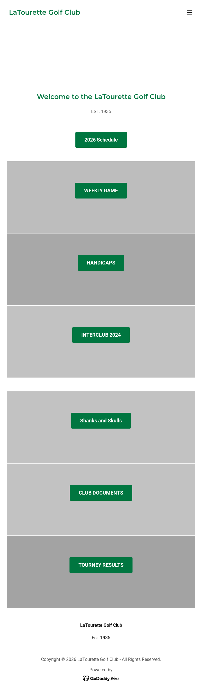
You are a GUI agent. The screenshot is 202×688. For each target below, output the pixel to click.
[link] (44, 13)
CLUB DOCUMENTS (101, 493)
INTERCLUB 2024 (101, 335)
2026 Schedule (101, 140)
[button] (189, 12)
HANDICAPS (101, 263)
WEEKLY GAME (101, 190)
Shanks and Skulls (101, 421)
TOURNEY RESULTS (101, 565)
